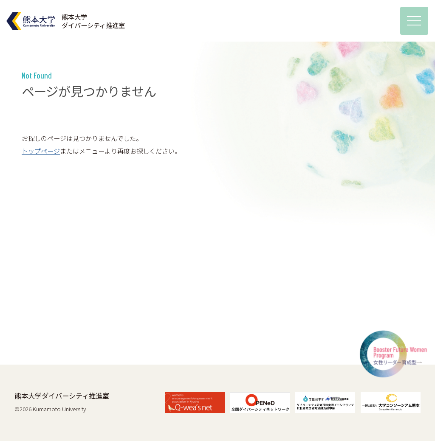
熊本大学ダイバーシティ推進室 (61, 395)
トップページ (41, 150)
